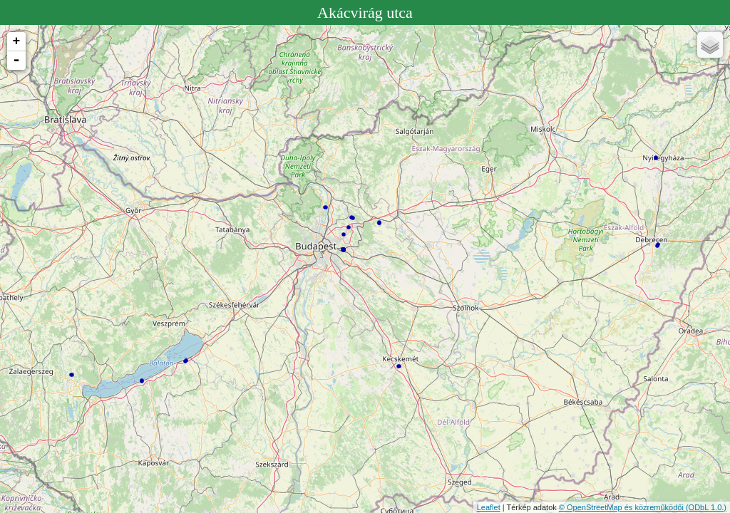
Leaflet (488, 507)
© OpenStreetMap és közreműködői (622, 507)
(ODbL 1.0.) (706, 507)
